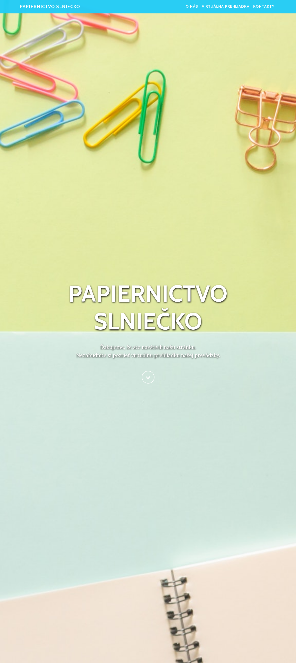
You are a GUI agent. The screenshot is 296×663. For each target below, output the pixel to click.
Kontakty (263, 9)
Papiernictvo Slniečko (50, 9)
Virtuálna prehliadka (226, 9)
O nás (192, 9)
